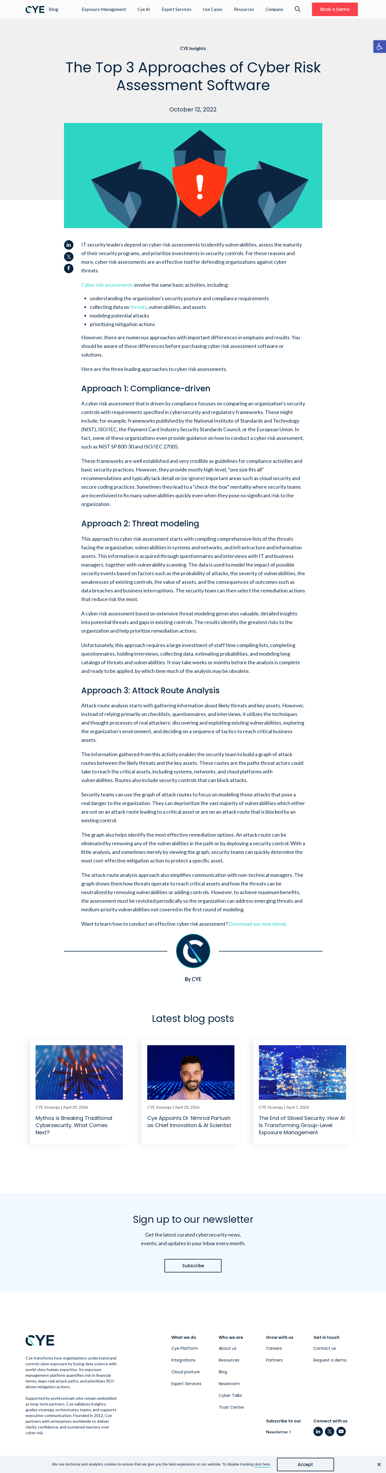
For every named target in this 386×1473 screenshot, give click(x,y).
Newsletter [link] (277, 1431)
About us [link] (227, 1348)
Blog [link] (223, 1372)
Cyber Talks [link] (230, 1395)
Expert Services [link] (176, 9)
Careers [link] (274, 1348)
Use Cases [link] (212, 9)
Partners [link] (274, 1360)
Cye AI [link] (143, 9)
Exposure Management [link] (104, 9)
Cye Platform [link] (184, 1348)
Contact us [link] (324, 1348)
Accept (305, 1465)
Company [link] (274, 9)
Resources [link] (244, 9)
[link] (379, 46)
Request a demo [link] (330, 1360)
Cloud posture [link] (185, 1372)
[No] (379, 1464)
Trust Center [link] (231, 1407)
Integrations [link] (183, 1360)
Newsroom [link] (229, 1384)
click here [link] (262, 1464)
